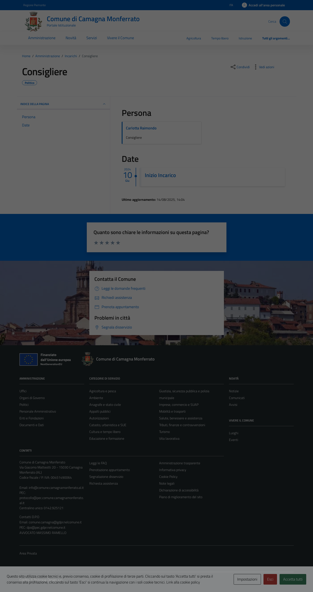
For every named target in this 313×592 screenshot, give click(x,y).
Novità (71, 38)
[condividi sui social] (240, 67)
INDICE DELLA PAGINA (63, 104)
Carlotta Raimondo (141, 128)
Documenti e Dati (31, 424)
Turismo (164, 431)
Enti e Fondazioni (31, 418)
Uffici (22, 391)
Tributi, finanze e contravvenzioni (182, 424)
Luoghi (233, 432)
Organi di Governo (32, 397)
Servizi (91, 38)
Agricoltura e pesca (102, 391)
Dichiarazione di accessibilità (179, 490)
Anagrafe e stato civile (105, 404)
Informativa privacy (172, 469)
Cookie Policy (168, 476)
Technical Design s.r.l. (48, 579)
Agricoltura (193, 38)
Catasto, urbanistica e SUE (107, 424)
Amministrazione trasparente (179, 463)
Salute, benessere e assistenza (180, 418)
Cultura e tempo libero (104, 431)
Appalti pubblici (99, 411)
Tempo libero (220, 38)
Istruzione (245, 38)
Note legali (166, 483)
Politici (24, 404)
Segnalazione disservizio (106, 476)
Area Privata (28, 553)
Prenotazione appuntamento (109, 469)
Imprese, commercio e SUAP (179, 404)
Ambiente (96, 397)
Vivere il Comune (120, 38)
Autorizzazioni (99, 418)
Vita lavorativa (169, 438)
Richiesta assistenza (103, 483)
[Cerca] (285, 21)
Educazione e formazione (106, 438)
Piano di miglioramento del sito (180, 496)
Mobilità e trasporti (172, 411)
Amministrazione (41, 38)
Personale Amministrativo (37, 411)
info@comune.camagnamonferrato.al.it (56, 487)
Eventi (233, 439)
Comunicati (237, 397)
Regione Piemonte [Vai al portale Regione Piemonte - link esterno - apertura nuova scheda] (34, 5)
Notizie (234, 391)
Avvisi (233, 404)
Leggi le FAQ (98, 463)
